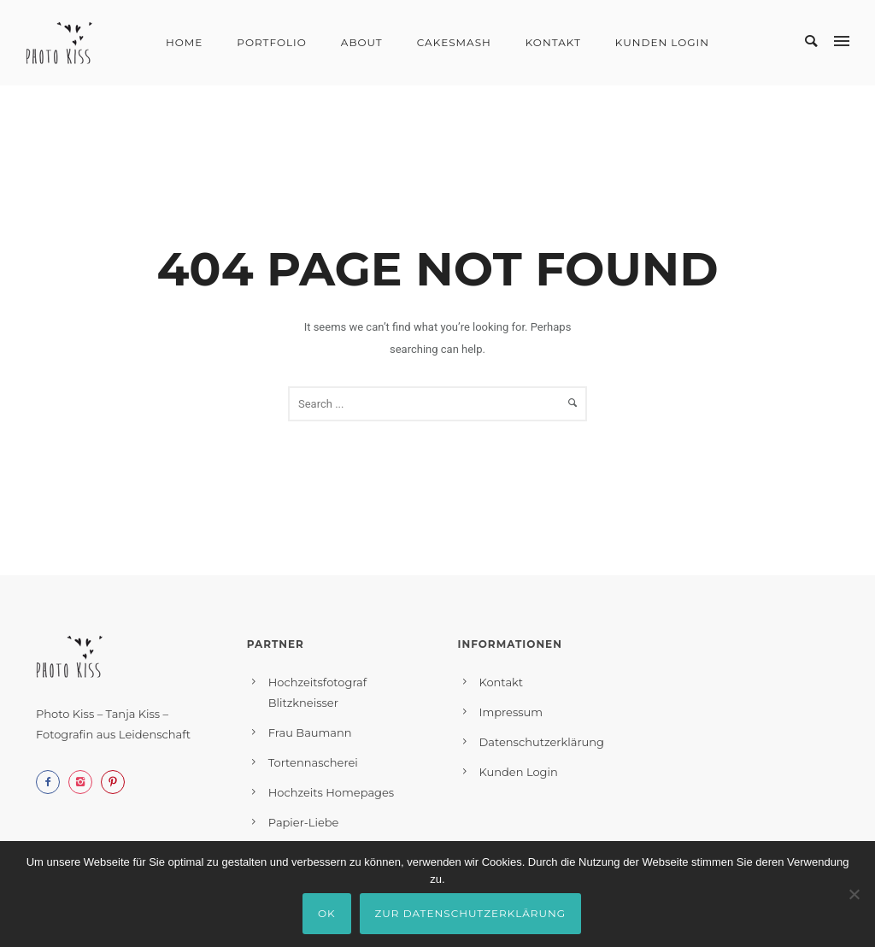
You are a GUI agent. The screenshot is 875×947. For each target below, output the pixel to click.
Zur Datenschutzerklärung (471, 913)
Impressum (511, 712)
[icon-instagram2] (84, 782)
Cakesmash (454, 42)
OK (327, 913)
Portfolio (271, 42)
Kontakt (553, 42)
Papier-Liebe (303, 822)
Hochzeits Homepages (331, 792)
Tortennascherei (313, 762)
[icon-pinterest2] (117, 782)
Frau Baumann (310, 732)
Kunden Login (662, 42)
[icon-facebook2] (52, 782)
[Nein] (853, 894)
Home (184, 42)
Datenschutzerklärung (542, 742)
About (362, 42)
